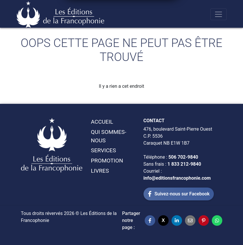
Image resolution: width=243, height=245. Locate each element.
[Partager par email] (190, 220)
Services (103, 150)
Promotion (107, 160)
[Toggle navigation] (218, 14)
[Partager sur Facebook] (150, 220)
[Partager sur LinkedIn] (177, 220)
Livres (100, 170)
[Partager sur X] (163, 220)
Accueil (102, 121)
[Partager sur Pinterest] (203, 220)
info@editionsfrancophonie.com (177, 178)
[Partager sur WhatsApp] (217, 220)
